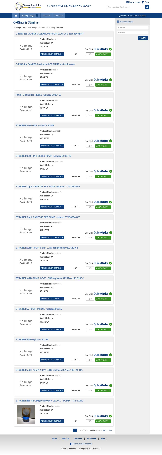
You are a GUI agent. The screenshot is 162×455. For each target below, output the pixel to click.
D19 (56, 39)
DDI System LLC (95, 449)
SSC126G (59, 162)
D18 (56, 70)
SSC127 (58, 192)
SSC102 (58, 376)
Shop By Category (30, 15)
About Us (46, 16)
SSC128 (58, 223)
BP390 (57, 345)
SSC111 (58, 284)
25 (104, 430)
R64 (56, 101)
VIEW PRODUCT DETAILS (52, 54)
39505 (57, 131)
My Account (133, 2)
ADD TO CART (103, 54)
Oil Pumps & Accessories (38, 28)
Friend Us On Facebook (81, 444)
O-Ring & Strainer (56, 28)
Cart (145, 2)
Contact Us (59, 16)
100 (110, 430)
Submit (143, 38)
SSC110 (58, 253)
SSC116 (58, 315)
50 (107, 430)
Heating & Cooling (20, 28)
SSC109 (58, 406)
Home (54, 439)
